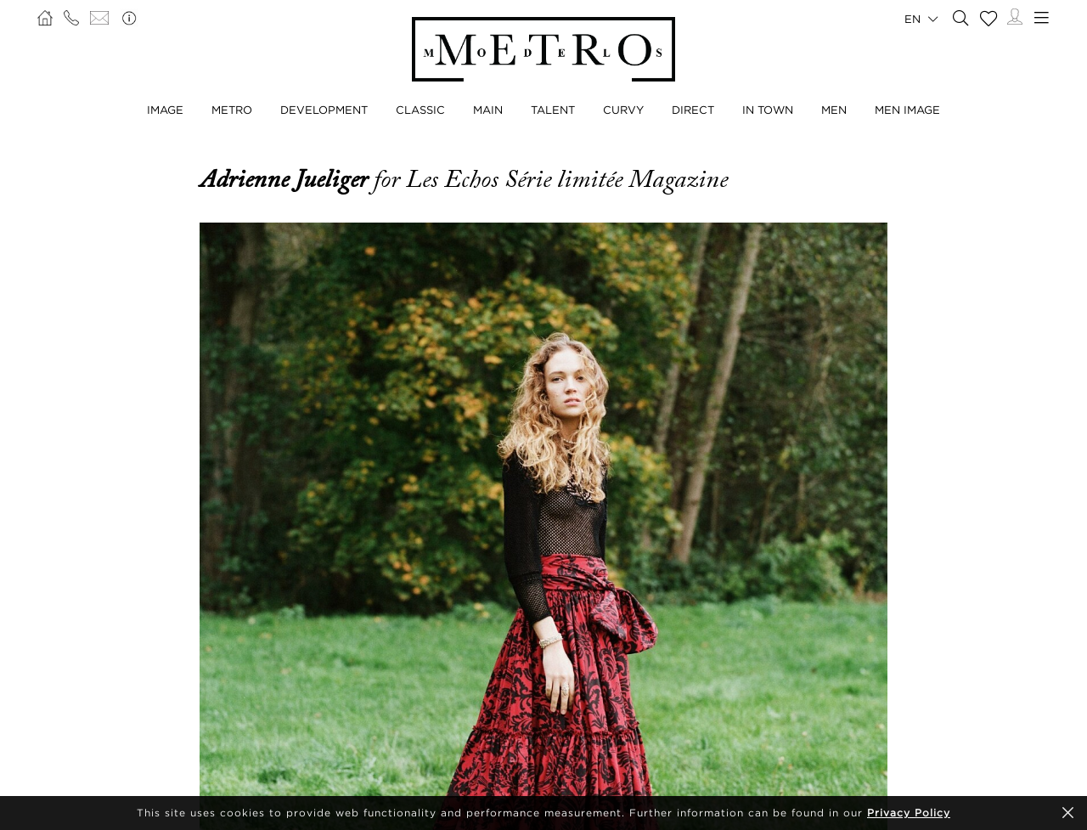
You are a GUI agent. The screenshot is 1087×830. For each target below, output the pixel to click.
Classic (420, 110)
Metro (231, 110)
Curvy (623, 110)
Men (834, 110)
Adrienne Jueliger (287, 179)
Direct (693, 110)
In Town (767, 110)
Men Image (907, 110)
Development (324, 110)
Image (165, 110)
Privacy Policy (908, 812)
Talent (553, 110)
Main (488, 110)
